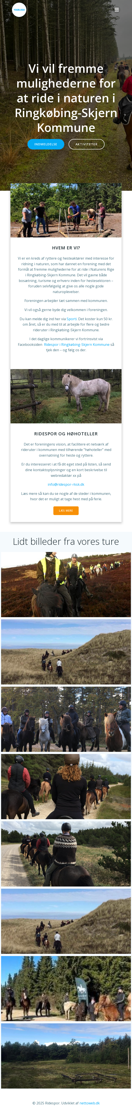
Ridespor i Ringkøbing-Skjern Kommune (77, 344)
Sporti (72, 319)
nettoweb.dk (90, 1103)
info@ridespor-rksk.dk (66, 484)
